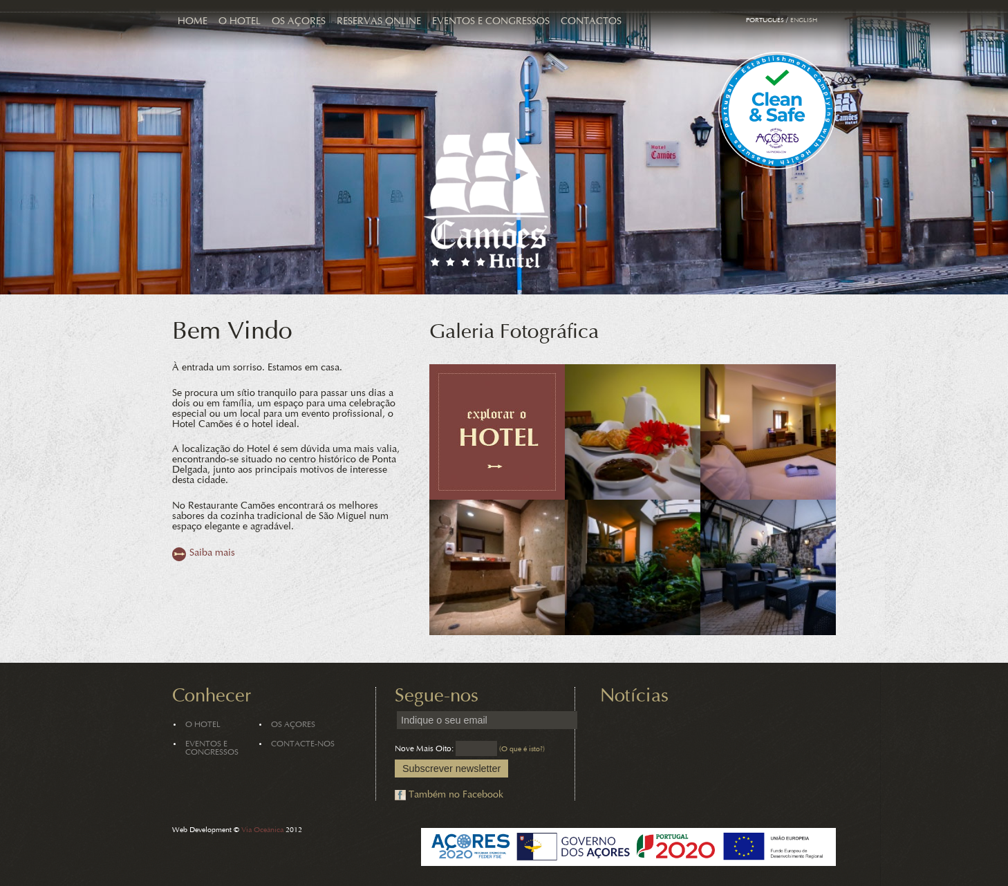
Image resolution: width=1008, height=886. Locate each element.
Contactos (591, 22)
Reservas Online (379, 22)
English (803, 20)
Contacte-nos (303, 744)
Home (192, 22)
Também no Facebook (456, 795)
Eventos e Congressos (491, 22)
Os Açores (299, 22)
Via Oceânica (262, 830)
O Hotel (239, 22)
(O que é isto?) (522, 749)
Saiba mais (212, 553)
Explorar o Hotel (497, 432)
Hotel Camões (485, 200)
